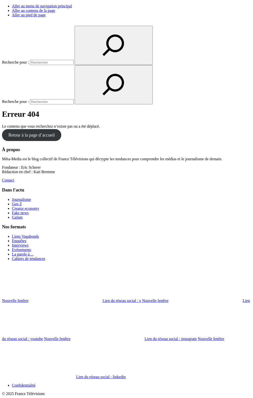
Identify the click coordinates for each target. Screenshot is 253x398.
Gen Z (17, 204)
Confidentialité (24, 385)
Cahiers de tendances (28, 259)
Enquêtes (19, 241)
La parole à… (23, 254)
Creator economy (25, 208)
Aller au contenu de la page (33, 10)
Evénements (21, 250)
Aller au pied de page (29, 15)
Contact (8, 180)
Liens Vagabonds (25, 236)
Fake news (20, 213)
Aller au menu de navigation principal (42, 6)
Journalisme (21, 199)
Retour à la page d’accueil (31, 135)
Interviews (20, 245)
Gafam (17, 217)
